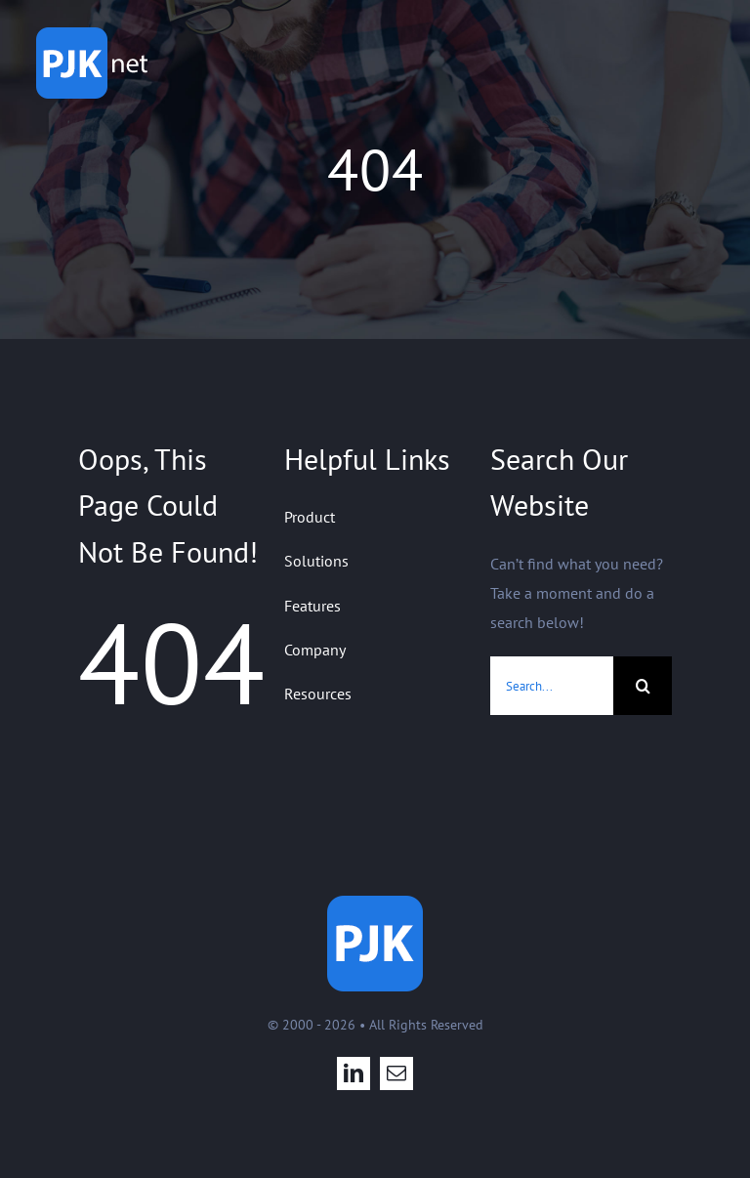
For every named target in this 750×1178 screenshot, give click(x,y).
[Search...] (552, 685)
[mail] (396, 1073)
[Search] (642, 685)
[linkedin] (353, 1073)
